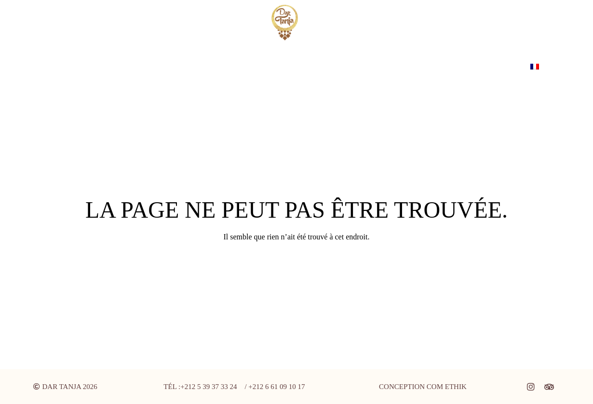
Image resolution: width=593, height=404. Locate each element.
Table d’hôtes (374, 66)
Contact (284, 66)
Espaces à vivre (83, 66)
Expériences (441, 66)
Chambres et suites (172, 66)
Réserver (497, 66)
